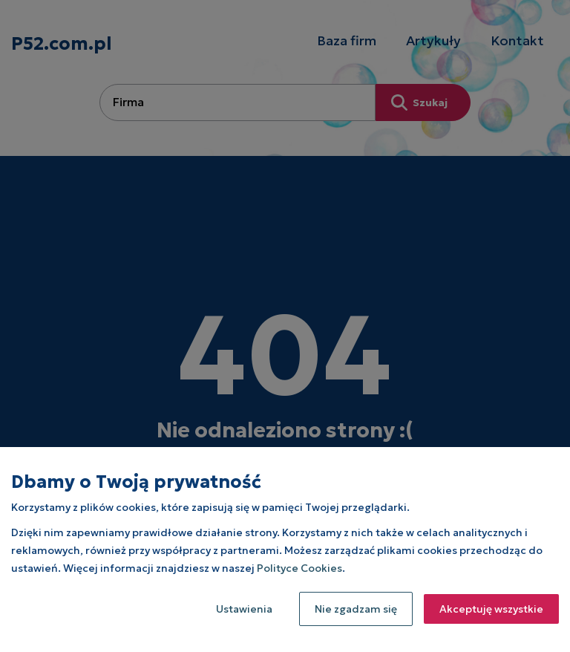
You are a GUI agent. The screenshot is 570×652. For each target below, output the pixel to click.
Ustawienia (244, 609)
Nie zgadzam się (356, 609)
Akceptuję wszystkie (491, 609)
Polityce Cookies (299, 568)
